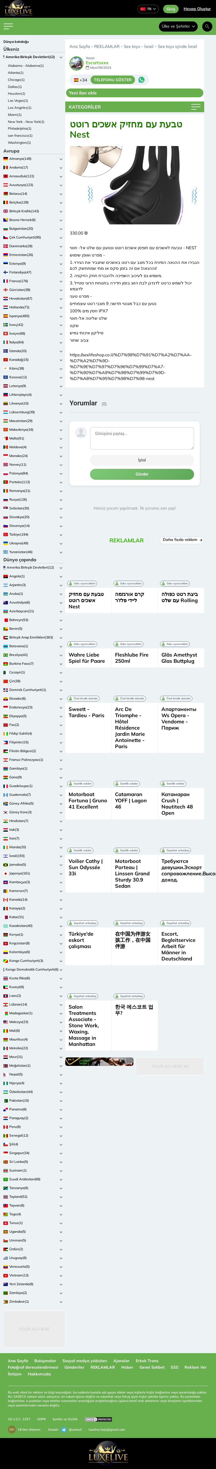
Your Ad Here (34, 1329)
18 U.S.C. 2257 (19, 1419)
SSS (174, 1367)
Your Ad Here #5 (170, 1066)
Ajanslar (121, 1360)
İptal (142, 460)
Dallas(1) (15, 87)
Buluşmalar (45, 1360)
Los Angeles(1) (20, 107)
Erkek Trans (147, 1360)
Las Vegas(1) (18, 100)
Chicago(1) (16, 80)
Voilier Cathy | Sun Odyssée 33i (86, 867)
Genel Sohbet (152, 1367)
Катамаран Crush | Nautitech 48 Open (177, 803)
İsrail (149, 46)
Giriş (170, 9)
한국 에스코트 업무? (134, 1010)
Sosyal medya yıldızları (84, 1360)
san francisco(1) (20, 135)
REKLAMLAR (107, 46)
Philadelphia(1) (20, 128)
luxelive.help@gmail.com (107, 1430)
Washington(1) (19, 142)
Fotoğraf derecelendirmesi (33, 1367)
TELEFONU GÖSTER (113, 79)
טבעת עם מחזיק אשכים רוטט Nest (86, 600)
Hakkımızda (39, 1374)
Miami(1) (15, 114)
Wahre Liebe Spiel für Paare (87, 657)
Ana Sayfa (79, 46)
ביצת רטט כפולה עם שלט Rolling (179, 597)
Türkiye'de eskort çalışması (81, 940)
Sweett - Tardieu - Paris (86, 712)
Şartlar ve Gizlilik (65, 1419)
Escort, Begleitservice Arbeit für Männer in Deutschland (178, 946)
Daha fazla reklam (182, 539)
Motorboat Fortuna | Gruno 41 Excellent (88, 800)
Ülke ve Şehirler (178, 26)
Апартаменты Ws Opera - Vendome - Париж (178, 718)
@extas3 (71, 1430)
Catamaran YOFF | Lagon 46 (131, 800)
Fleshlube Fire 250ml (131, 657)
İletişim (15, 1374)
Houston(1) (16, 93)
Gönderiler (74, 1367)
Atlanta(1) (16, 72)
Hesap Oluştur (197, 8)
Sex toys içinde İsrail (177, 46)
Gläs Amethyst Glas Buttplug (179, 657)
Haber (127, 1367)
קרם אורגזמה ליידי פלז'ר (129, 597)
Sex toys (132, 46)
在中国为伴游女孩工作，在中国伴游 (132, 940)
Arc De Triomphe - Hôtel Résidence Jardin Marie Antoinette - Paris (130, 728)
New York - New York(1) (26, 122)
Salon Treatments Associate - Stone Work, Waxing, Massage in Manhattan (84, 1025)
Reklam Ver (195, 1367)
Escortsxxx (97, 63)
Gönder (142, 474)
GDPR (41, 1419)
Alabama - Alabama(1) (26, 65)
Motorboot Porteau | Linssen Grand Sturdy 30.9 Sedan (132, 873)
